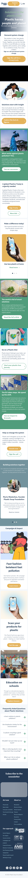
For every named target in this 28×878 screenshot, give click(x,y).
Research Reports (18, 814)
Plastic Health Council (8, 855)
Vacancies (16, 817)
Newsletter (16, 804)
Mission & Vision (18, 807)
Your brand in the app (8, 812)
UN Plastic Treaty (7, 857)
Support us (15, 4)
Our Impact (5, 835)
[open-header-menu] (26, 4)
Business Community (8, 847)
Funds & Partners (7, 845)
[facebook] (14, 868)
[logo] (19, 837)
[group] (14, 252)
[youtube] (10, 868)
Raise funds (5, 807)
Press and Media (18, 824)
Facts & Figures (6, 833)
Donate (4, 814)
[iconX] (21, 868)
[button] (12, 273)
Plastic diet (5, 804)
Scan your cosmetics (8, 809)
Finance (16, 812)
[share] (7, 868)
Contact (16, 822)
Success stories (6, 838)
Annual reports (17, 809)
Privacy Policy (17, 819)
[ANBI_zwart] (19, 846)
